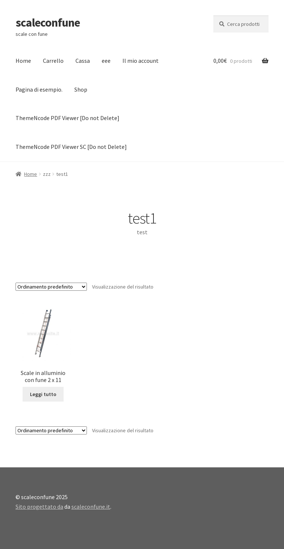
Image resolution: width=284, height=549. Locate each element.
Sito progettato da (39, 506)
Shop (80, 89)
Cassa (82, 60)
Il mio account (140, 60)
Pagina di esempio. (39, 89)
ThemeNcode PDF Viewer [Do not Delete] (67, 118)
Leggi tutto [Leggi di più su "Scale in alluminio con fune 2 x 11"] (43, 394)
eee (106, 60)
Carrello (53, 60)
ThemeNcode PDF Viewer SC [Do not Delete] (71, 146)
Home (23, 60)
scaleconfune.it (90, 506)
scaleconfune (48, 22)
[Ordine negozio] (51, 287)
